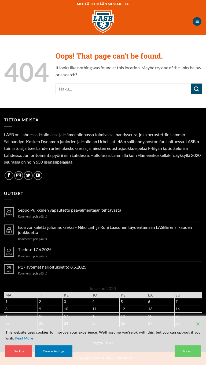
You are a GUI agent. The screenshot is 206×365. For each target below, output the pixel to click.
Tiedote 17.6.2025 (35, 249)
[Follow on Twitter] (28, 175)
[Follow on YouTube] (38, 175)
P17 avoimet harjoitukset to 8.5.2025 (52, 266)
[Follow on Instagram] (18, 175)
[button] (197, 21)
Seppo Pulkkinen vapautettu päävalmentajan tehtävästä (69, 209)
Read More (24, 338)
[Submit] (196, 89)
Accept (188, 351)
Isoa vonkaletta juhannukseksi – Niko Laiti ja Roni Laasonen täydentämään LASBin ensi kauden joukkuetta (105, 230)
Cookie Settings (53, 351)
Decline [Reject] (18, 351)
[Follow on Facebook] (9, 175)
